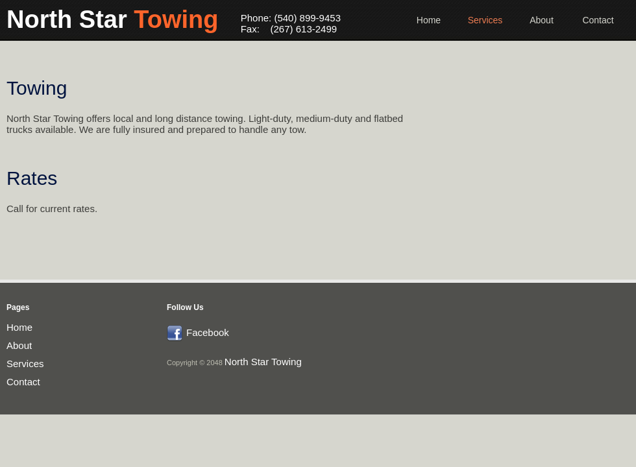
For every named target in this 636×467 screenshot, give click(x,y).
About (542, 20)
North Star (114, 19)
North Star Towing (263, 361)
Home (429, 20)
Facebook (207, 332)
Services (485, 20)
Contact (597, 20)
